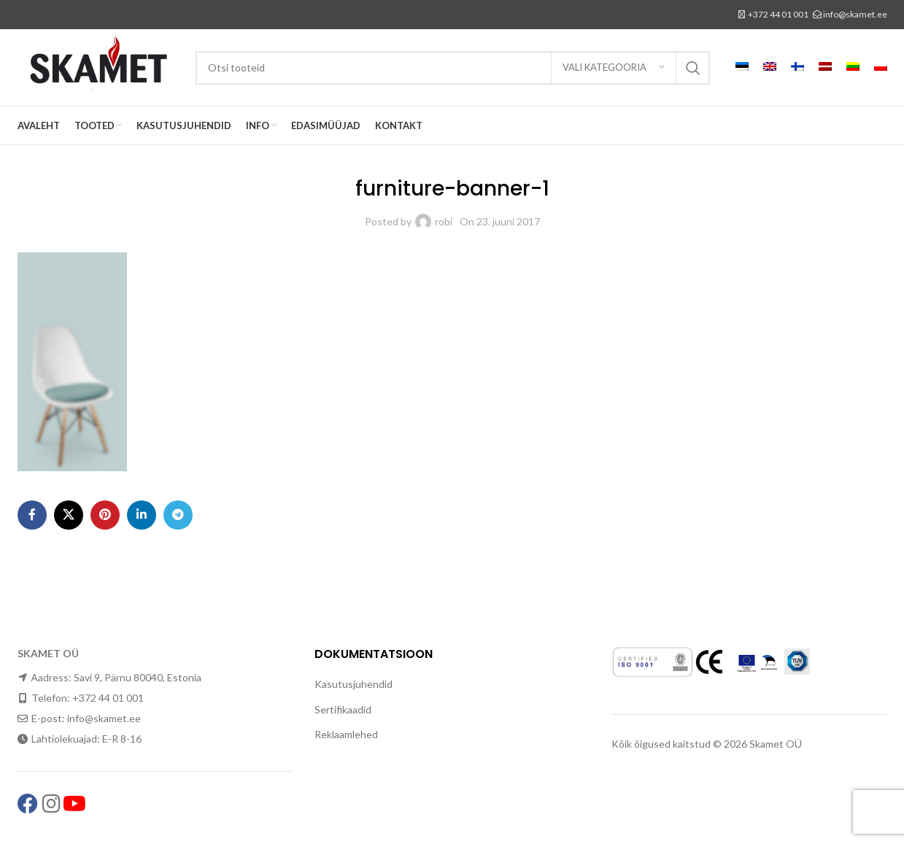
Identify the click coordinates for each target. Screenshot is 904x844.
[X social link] (68, 515)
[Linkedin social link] (141, 515)
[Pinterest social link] (105, 515)
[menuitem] (742, 68)
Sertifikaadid (342, 709)
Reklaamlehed (346, 734)
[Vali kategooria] (613, 68)
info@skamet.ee (855, 14)
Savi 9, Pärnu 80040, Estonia (137, 677)
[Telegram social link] (178, 515)
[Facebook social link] (32, 515)
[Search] (453, 68)
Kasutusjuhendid (353, 684)
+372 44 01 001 (778, 14)
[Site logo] (99, 66)
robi (443, 221)
